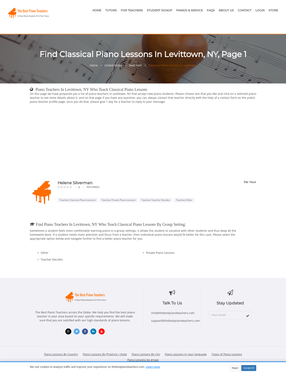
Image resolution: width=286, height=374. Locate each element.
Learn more (153, 366)
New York (135, 65)
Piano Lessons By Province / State (105, 354)
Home (96, 10)
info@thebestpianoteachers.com (172, 313)
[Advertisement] (143, 143)
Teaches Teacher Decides (155, 200)
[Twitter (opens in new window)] (77, 331)
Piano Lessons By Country (61, 354)
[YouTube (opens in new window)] (102, 331)
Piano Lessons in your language (186, 354)
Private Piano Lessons (160, 252)
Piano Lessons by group (143, 360)
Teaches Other (184, 200)
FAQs (211, 10)
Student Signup (159, 10)
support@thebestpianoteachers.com (175, 320)
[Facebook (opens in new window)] (85, 331)
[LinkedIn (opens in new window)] (93, 331)
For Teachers (132, 10)
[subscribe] (247, 315)
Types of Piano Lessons (227, 354)
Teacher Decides (52, 259)
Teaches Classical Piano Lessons (78, 200)
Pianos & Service (189, 10)
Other (44, 252)
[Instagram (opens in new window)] (68, 331)
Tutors (111, 10)
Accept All (248, 368)
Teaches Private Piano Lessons (118, 200)
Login (260, 10)
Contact (244, 10)
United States (113, 65)
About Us (226, 10)
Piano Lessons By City (146, 354)
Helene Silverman (75, 182)
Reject (235, 368)
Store (273, 10)
